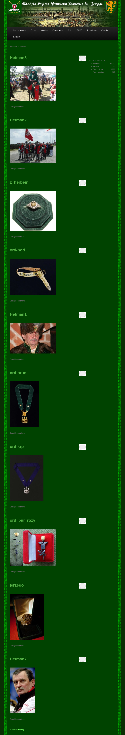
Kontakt (16, 37)
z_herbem (19, 182)
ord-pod (17, 250)
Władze (44, 30)
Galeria (104, 30)
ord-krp (17, 446)
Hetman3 (18, 57)
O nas (33, 30)
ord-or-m (18, 372)
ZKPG (79, 30)
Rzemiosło (92, 30)
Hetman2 (18, 120)
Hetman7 (18, 659)
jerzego (17, 585)
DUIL (70, 30)
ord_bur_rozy (22, 520)
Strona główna (19, 30)
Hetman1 (18, 314)
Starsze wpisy (17, 729)
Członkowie (58, 30)
